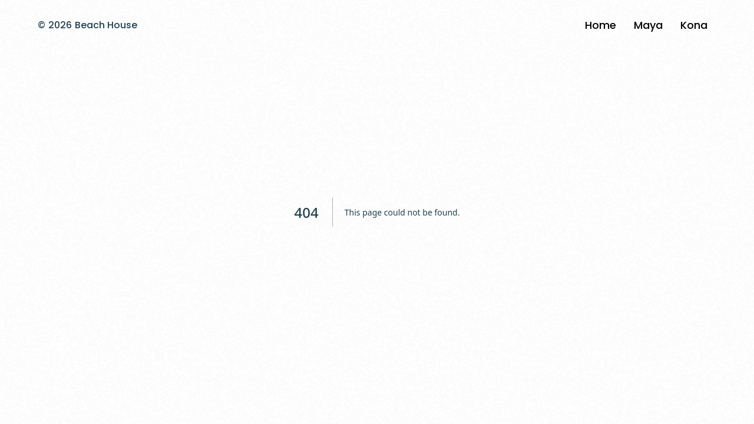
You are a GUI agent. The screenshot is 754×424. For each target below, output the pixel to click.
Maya (648, 25)
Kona (693, 25)
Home (600, 25)
